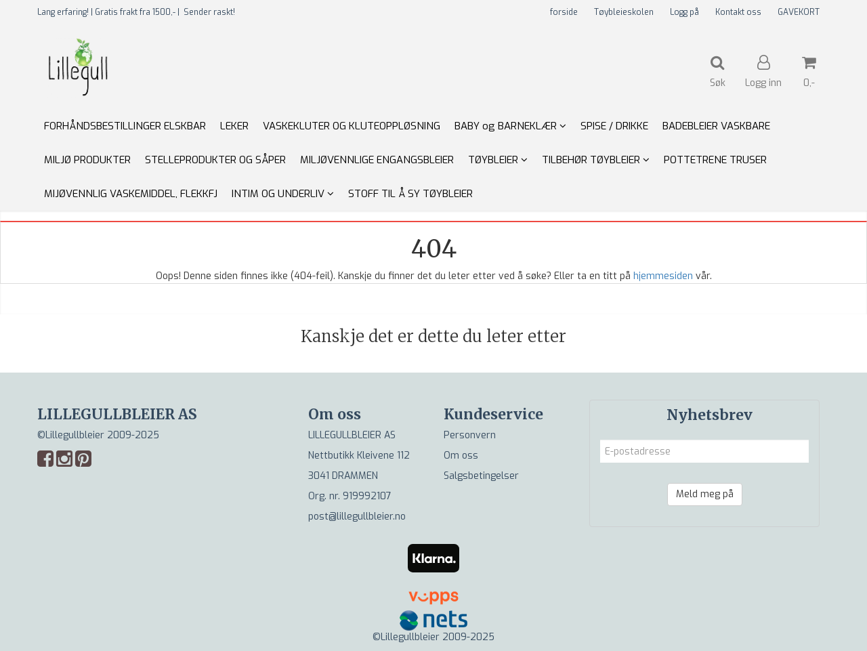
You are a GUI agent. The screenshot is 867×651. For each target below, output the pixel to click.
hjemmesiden (663, 276)
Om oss (461, 455)
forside (564, 12)
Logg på (684, 12)
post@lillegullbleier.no (357, 516)
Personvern (470, 435)
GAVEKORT (799, 12)
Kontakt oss (738, 12)
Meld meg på (705, 494)
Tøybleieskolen (624, 12)
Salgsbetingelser (481, 475)
